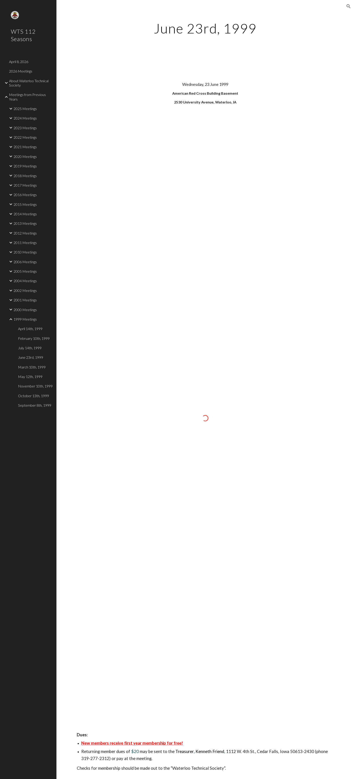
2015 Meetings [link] (25, 204)
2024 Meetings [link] (25, 118)
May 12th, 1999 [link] (30, 376)
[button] (348, 6)
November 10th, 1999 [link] (35, 386)
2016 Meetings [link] (25, 194)
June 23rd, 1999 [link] (30, 357)
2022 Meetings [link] (25, 137)
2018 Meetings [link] (25, 176)
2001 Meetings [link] (25, 300)
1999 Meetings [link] (25, 319)
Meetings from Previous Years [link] (27, 96)
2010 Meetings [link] (25, 252)
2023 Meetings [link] (25, 128)
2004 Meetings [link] (25, 281)
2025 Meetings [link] (25, 108)
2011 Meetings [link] (25, 242)
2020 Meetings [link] (25, 156)
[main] (205, 28)
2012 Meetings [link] (25, 233)
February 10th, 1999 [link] (34, 338)
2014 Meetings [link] (25, 214)
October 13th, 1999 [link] (33, 396)
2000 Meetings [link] (25, 309)
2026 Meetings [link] (20, 71)
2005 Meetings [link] (25, 271)
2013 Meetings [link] (25, 223)
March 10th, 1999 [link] (32, 367)
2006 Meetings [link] (25, 262)
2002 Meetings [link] (25, 290)
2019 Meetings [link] (25, 166)
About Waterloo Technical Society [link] (29, 83)
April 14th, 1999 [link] (30, 328)
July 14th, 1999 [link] (30, 348)
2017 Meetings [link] (25, 185)
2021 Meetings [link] (25, 147)
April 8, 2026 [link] (18, 61)
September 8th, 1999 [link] (34, 405)
